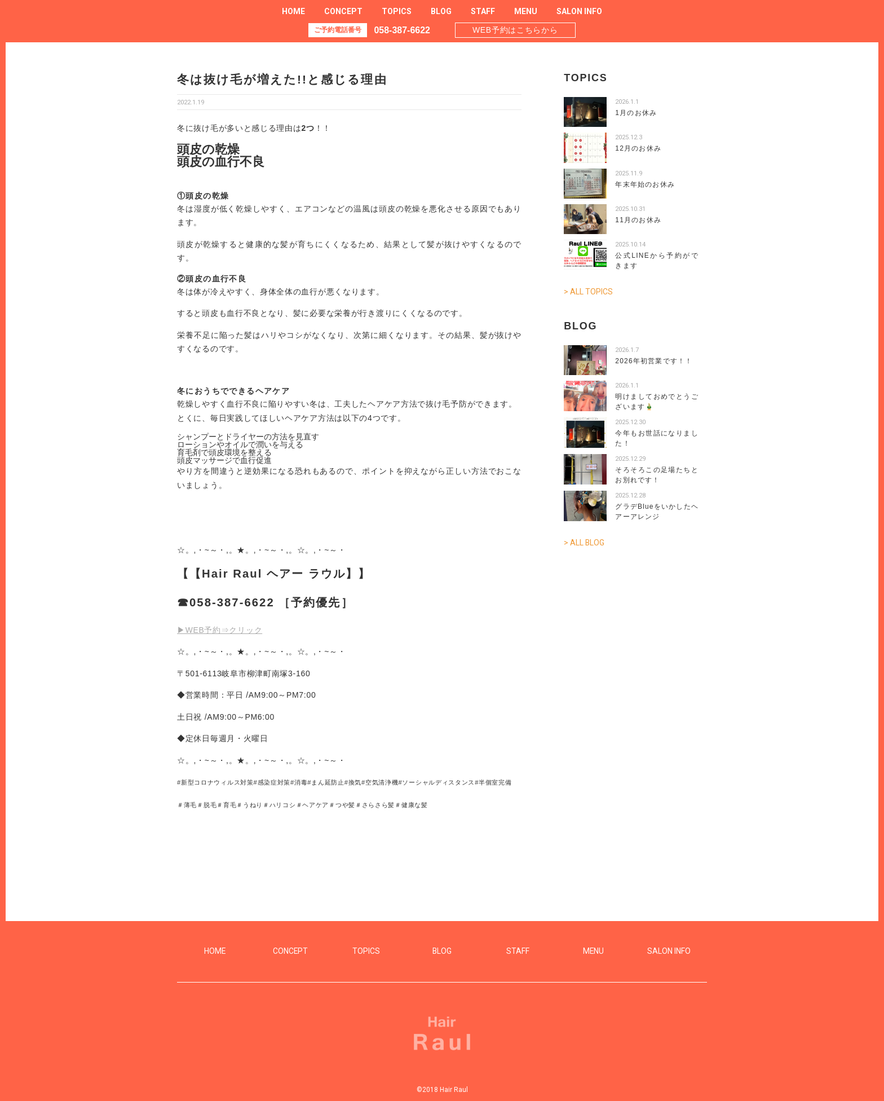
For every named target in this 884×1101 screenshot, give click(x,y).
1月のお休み (636, 113)
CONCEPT (343, 11)
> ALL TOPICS (588, 291)
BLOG (441, 11)
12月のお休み (638, 148)
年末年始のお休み (645, 184)
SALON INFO (579, 11)
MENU (525, 11)
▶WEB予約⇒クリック (220, 630)
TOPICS (397, 11)
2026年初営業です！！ (653, 360)
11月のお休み (638, 220)
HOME (293, 11)
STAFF (483, 11)
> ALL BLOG (584, 542)
